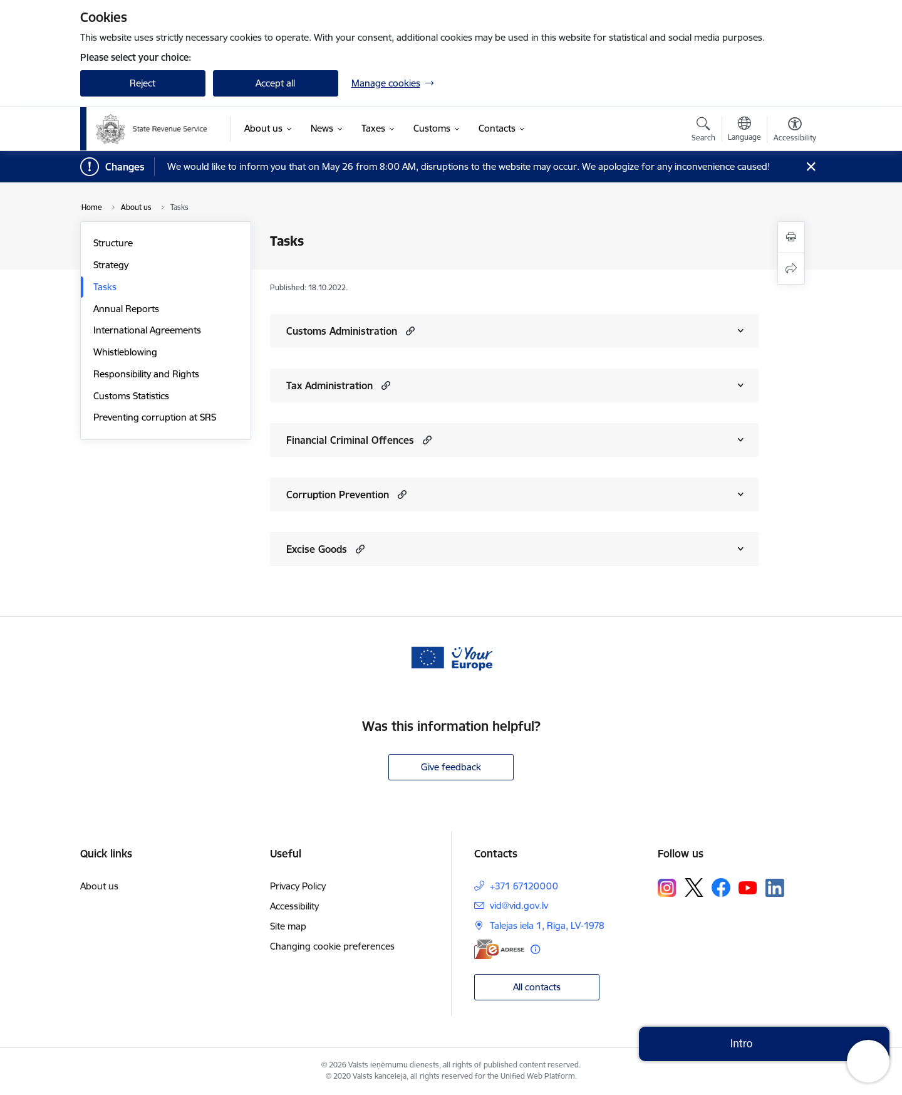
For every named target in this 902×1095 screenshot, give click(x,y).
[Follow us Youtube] (748, 886)
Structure (113, 243)
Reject (142, 83)
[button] (409, 330)
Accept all (275, 83)
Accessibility (294, 906)
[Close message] (810, 167)
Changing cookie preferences (332, 946)
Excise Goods (316, 549)
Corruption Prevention (337, 494)
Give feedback (451, 767)
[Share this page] (791, 268)
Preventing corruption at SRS (154, 417)
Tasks (105, 287)
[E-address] (499, 949)
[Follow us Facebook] (721, 887)
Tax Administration (329, 385)
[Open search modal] (703, 131)
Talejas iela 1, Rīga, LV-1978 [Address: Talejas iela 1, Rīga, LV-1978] (547, 925)
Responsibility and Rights (146, 374)
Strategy (110, 265)
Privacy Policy (298, 886)
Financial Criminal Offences (350, 440)
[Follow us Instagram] (667, 888)
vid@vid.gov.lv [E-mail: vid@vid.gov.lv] (519, 905)
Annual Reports (126, 309)
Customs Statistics (131, 396)
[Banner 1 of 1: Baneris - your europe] (451, 657)
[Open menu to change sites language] (744, 130)
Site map (288, 926)
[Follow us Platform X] (694, 887)
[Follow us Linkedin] (774, 888)
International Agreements (147, 330)
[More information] (535, 949)
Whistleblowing (125, 352)
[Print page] (791, 237)
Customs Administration (341, 331)
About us (99, 886)
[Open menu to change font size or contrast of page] (794, 131)
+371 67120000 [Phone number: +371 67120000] (524, 886)
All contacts (537, 987)
